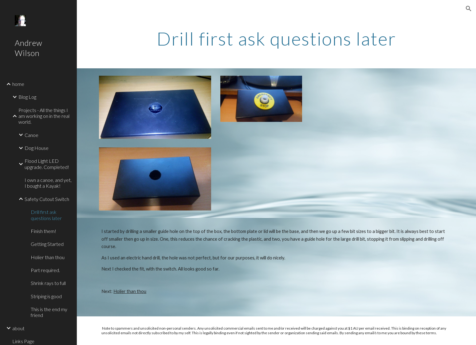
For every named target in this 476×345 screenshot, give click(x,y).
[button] (468, 8)
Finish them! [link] (43, 231)
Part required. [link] (45, 270)
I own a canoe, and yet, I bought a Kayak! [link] (48, 183)
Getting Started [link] (47, 244)
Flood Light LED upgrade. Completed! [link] (47, 164)
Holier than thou (129, 291)
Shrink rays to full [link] (48, 283)
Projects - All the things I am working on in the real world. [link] (43, 116)
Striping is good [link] (46, 296)
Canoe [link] (31, 135)
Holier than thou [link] (48, 257)
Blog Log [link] (27, 97)
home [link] (18, 84)
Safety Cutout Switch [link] (47, 199)
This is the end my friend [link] (49, 312)
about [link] (18, 328)
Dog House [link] (37, 148)
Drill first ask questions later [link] (46, 215)
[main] (276, 38)
